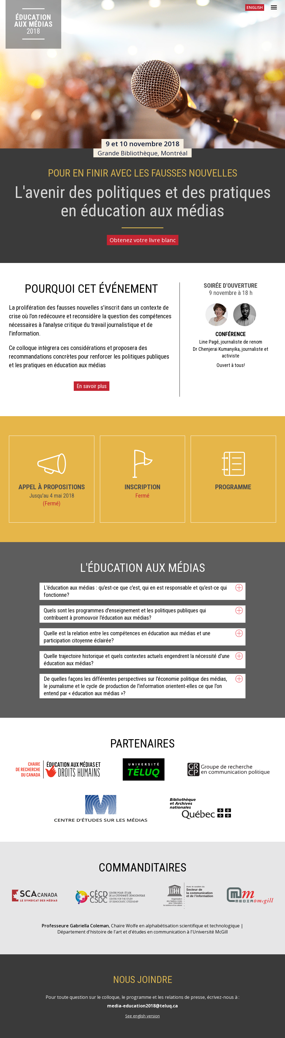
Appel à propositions (51, 472)
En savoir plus (92, 386)
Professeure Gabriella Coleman (75, 926)
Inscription (142, 470)
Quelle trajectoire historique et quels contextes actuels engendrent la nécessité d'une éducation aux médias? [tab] (143, 659)
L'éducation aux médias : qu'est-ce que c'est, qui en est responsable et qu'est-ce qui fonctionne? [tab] (143, 591)
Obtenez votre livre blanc (143, 240)
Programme (233, 471)
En (255, 7)
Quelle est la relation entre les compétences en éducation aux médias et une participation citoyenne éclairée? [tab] (143, 637)
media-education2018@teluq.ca (142, 1006)
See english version (142, 1016)
